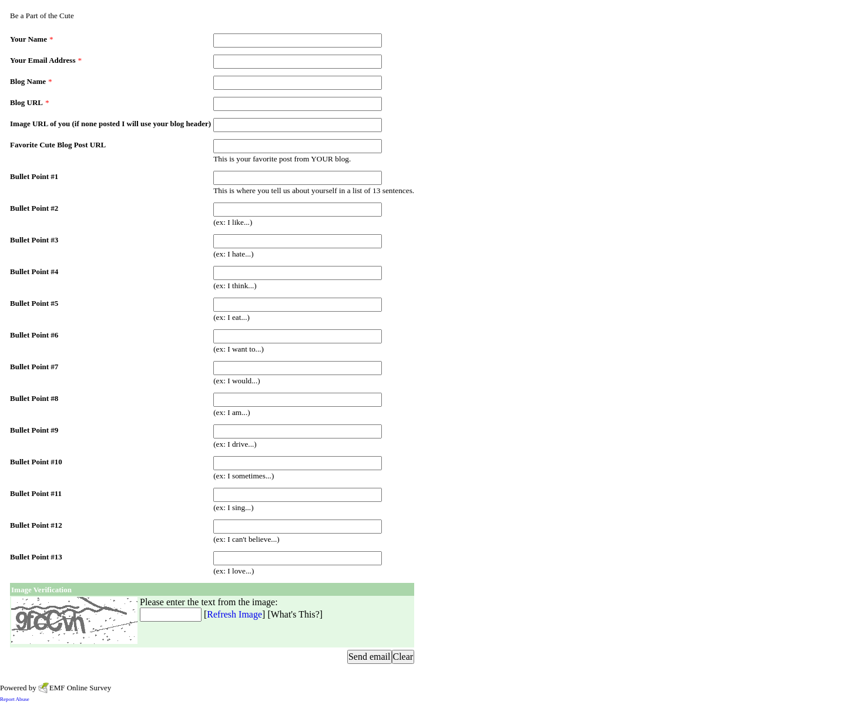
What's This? (295, 614)
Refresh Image (234, 614)
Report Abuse (14, 699)
